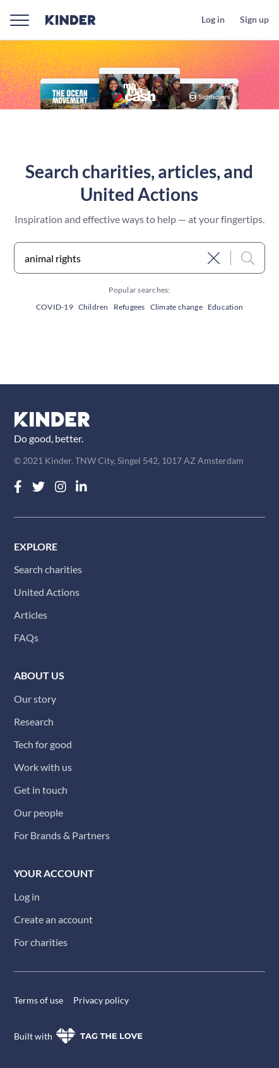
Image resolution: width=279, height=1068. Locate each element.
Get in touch (41, 790)
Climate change (176, 307)
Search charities (48, 569)
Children (93, 307)
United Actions (47, 592)
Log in (27, 896)
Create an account (53, 919)
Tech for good (43, 744)
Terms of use (38, 1000)
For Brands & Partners (62, 835)
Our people (38, 812)
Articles (30, 615)
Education (225, 307)
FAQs (26, 637)
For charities (41, 942)
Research (34, 721)
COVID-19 (54, 307)
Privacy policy (101, 1000)
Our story (35, 699)
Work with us (43, 767)
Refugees (129, 307)
